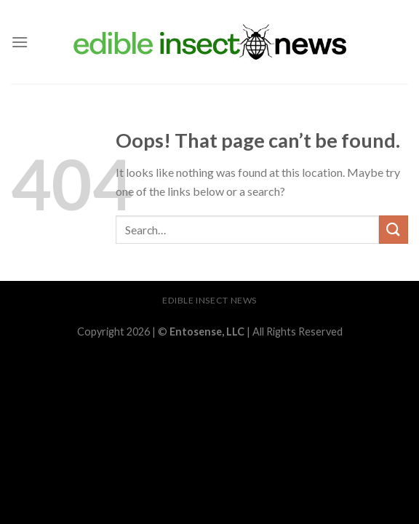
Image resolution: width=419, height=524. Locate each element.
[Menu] (19, 42)
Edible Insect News (209, 300)
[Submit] (393, 229)
